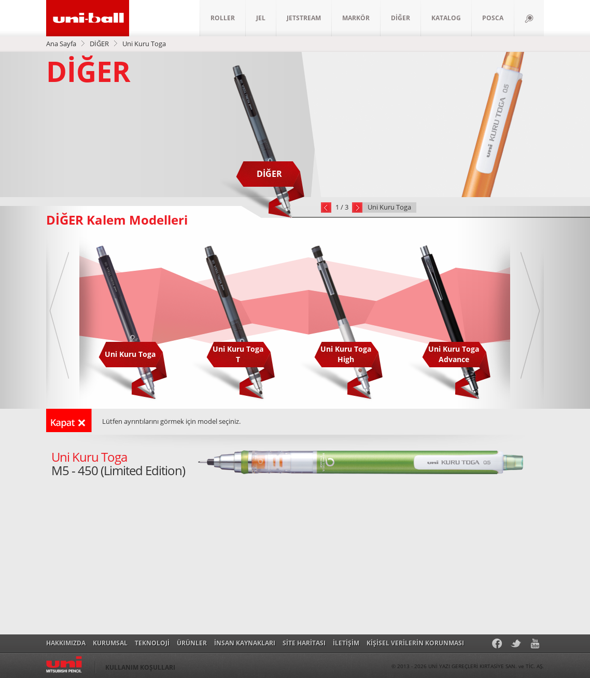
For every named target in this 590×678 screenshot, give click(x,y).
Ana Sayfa (61, 43)
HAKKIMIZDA (66, 643)
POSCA (492, 17)
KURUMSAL (110, 643)
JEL (260, 17)
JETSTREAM (304, 17)
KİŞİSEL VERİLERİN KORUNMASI (415, 643)
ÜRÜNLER (192, 643)
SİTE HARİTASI (304, 643)
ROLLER (222, 17)
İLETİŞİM (346, 643)
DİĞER (400, 17)
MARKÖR (356, 17)
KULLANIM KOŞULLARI (140, 667)
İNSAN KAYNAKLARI (244, 643)
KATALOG (446, 17)
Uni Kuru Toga (144, 43)
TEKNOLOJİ (152, 643)
